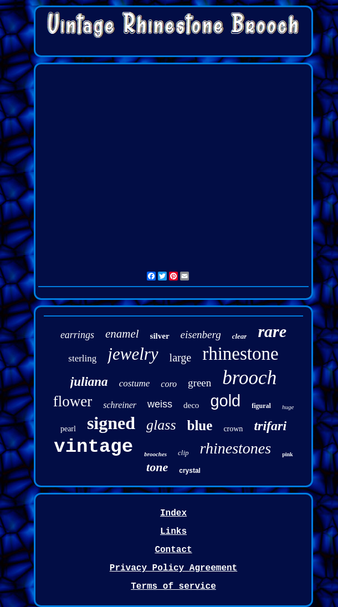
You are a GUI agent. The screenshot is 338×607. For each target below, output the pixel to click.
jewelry (132, 354)
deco (191, 405)
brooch (249, 378)
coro (169, 384)
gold (225, 401)
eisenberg (201, 334)
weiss (159, 404)
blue (200, 425)
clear (239, 336)
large (181, 357)
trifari (270, 426)
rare (272, 331)
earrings (77, 334)
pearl (68, 429)
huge (288, 407)
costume (134, 383)
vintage (93, 446)
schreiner (119, 405)
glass (161, 425)
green (199, 383)
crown (233, 429)
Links (173, 532)
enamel (122, 333)
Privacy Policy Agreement (173, 568)
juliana (89, 382)
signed (111, 423)
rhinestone (240, 354)
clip (183, 452)
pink (287, 454)
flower (72, 401)
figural (261, 406)
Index (173, 513)
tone (157, 467)
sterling (82, 358)
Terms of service (173, 586)
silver (160, 335)
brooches (155, 454)
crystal (190, 471)
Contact (173, 550)
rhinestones (236, 448)
